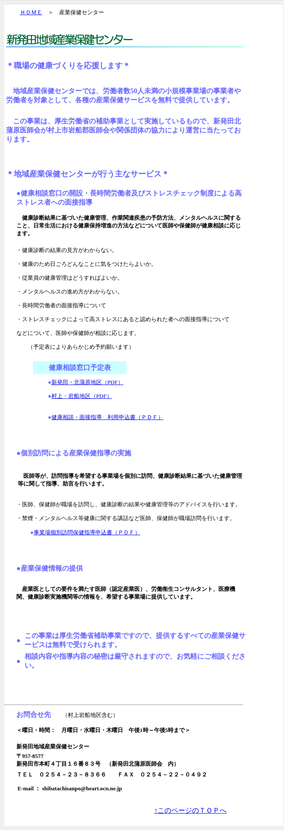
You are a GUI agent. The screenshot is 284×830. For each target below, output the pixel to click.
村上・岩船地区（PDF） (81, 396)
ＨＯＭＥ (31, 12)
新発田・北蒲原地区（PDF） (87, 382)
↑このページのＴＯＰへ (190, 810)
